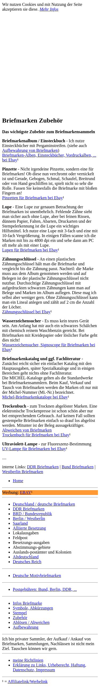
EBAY (25, 492)
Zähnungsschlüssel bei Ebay (26, 312)
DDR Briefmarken (43, 467)
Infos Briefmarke (27, 603)
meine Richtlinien (28, 660)
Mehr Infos (48, 9)
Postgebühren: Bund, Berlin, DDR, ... (45, 589)
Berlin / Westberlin (29, 518)
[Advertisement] (50, 62)
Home (18, 480)
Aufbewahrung (25, 627)
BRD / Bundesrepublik (32, 513)
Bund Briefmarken (78, 467)
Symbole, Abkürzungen (33, 608)
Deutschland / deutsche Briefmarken (44, 504)
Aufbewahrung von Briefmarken (30, 150)
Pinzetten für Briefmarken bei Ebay (32, 198)
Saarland (20, 523)
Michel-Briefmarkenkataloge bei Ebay (35, 397)
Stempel (20, 613)
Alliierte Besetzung (29, 528)
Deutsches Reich (27, 561)
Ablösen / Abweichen (31, 622)
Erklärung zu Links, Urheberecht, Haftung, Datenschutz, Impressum (49, 667)
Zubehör (20, 617)
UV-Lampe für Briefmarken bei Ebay (34, 448)
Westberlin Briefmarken (22, 471)
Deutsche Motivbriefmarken (37, 575)
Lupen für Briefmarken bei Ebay (30, 250)
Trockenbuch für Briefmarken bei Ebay (35, 435)
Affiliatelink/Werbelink (27, 681)
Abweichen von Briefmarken (27, 430)
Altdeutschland (26, 557)
